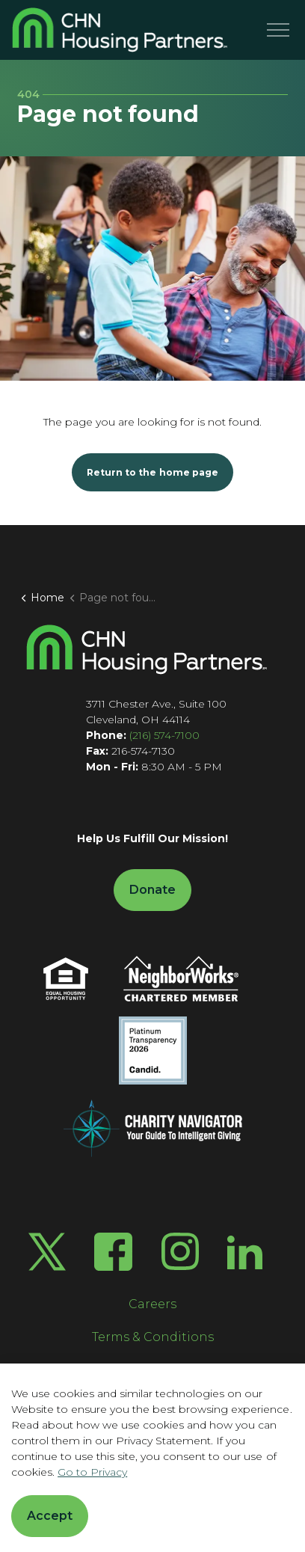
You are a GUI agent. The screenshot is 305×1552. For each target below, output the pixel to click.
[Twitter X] (47, 1252)
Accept (49, 1516)
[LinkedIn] (244, 1251)
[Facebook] (113, 1252)
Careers (152, 1304)
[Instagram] (180, 1251)
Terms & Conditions (153, 1337)
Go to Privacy (92, 1472)
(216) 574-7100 (164, 735)
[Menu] (278, 30)
